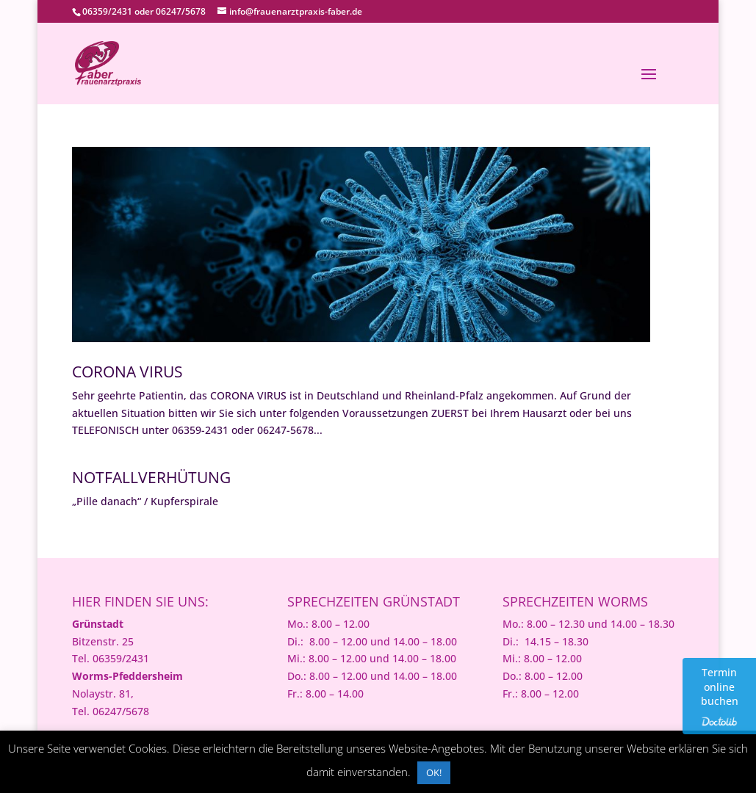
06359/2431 (107, 11)
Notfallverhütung (151, 477)
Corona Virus (127, 371)
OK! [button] (434, 772)
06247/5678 (181, 11)
